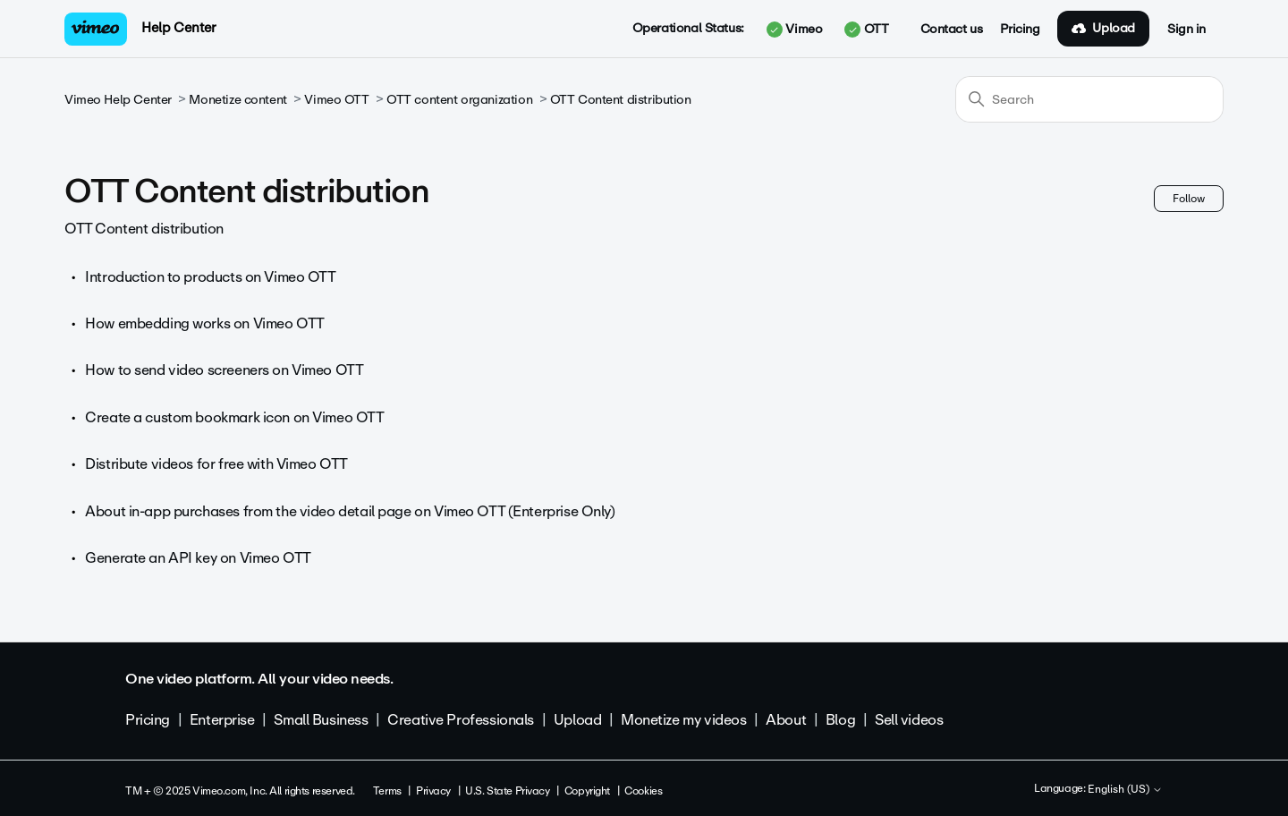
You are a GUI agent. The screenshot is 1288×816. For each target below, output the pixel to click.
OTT (866, 29)
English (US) (1125, 790)
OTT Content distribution (620, 99)
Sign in (1186, 29)
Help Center (178, 28)
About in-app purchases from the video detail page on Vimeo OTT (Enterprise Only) (349, 511)
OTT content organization (459, 99)
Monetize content (237, 99)
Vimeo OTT (336, 99)
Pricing (1019, 29)
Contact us (951, 29)
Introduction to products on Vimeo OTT (210, 277)
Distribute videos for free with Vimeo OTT (216, 464)
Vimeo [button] (794, 29)
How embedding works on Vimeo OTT (205, 323)
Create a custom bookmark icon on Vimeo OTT (234, 417)
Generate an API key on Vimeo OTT (198, 558)
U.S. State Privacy (507, 791)
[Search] (1089, 99)
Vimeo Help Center (118, 99)
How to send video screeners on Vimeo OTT (224, 370)
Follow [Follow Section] (1189, 199)
